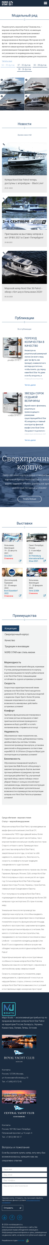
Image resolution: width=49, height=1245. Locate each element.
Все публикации (24, 329)
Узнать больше (29, 499)
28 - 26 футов (24, 69)
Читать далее (30, 385)
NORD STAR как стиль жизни (20, 652)
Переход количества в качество (34, 342)
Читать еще (7, 61)
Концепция (11, 628)
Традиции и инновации (17, 646)
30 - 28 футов (39, 65)
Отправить (12, 1208)
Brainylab (23, 1240)
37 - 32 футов (24, 65)
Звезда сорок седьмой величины (34, 397)
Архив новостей (24, 135)
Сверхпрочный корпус (17, 634)
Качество (10, 640)
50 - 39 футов (8, 65)
